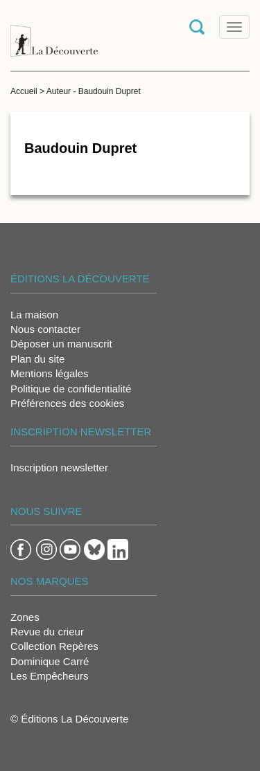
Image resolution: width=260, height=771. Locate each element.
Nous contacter (45, 329)
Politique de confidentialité (70, 388)
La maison (34, 314)
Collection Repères (54, 646)
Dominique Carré (49, 661)
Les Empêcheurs (49, 676)
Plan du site (37, 359)
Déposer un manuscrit (61, 344)
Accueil (23, 91)
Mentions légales (49, 373)
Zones (25, 617)
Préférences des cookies (67, 403)
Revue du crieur (47, 631)
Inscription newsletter (59, 467)
